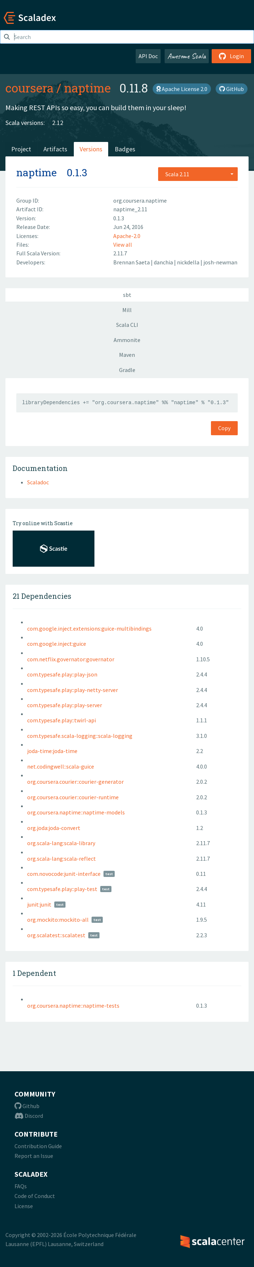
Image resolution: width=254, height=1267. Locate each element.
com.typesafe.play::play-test (62, 888)
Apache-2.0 (126, 235)
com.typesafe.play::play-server (64, 705)
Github (26, 1106)
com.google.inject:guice (56, 643)
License (23, 1206)
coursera (29, 88)
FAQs (20, 1186)
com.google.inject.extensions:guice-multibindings (89, 628)
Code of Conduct (34, 1195)
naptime (87, 88)
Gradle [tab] (127, 369)
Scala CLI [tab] (127, 324)
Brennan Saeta (132, 262)
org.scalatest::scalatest (56, 935)
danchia (164, 262)
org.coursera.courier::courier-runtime (73, 797)
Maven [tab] (127, 354)
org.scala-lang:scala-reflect (61, 858)
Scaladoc (38, 482)
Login (231, 56)
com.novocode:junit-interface (64, 873)
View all (122, 244)
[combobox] (198, 174)
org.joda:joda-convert (53, 827)
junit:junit (39, 904)
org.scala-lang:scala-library (61, 843)
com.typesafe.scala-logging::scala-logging (79, 735)
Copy (224, 428)
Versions (91, 149)
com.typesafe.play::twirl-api (61, 720)
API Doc (148, 56)
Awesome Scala (187, 56)
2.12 (57, 122)
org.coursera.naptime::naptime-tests (73, 1005)
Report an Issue (33, 1155)
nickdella (188, 262)
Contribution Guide (38, 1146)
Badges (125, 149)
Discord (28, 1115)
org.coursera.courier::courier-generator (75, 781)
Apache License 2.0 (181, 88)
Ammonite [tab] (127, 339)
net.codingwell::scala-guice (60, 766)
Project (21, 149)
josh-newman (220, 262)
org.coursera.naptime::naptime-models (76, 812)
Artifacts (55, 149)
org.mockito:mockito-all (58, 919)
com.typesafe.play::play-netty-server (72, 689)
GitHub (231, 88)
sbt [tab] (127, 294)
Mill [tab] (127, 309)
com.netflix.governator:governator (70, 659)
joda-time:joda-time (52, 750)
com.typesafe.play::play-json (62, 674)
